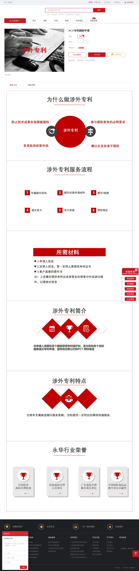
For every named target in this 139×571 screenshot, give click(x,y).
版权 (67, 21)
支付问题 (95, 542)
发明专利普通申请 (32, 551)
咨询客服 (118, 54)
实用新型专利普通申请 (34, 545)
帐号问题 (95, 545)
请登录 (91, 2)
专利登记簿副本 (31, 557)
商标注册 (54, 14)
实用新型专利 (70, 14)
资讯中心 (117, 2)
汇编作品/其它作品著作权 (56, 548)
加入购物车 (77, 55)
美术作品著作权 (53, 542)
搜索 (99, 10)
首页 (34, 21)
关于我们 (110, 542)
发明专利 (61, 14)
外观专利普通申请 (32, 548)
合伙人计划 (110, 548)
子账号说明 (96, 551)
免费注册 (97, 2)
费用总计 (72, 48)
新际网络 (132, 568)
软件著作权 (52, 551)
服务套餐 (93, 21)
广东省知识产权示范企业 (78, 542)
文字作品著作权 (53, 545)
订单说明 (95, 548)
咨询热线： (131, 2)
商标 (45, 21)
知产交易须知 (97, 554)
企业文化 (110, 545)
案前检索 (29, 542)
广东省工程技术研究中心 (78, 557)
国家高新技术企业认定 (78, 554)
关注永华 (107, 2)
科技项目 (79, 21)
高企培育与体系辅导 (77, 551)
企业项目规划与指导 (77, 545)
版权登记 (78, 14)
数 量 (70, 42)
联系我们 (110, 551)
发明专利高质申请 (32, 554)
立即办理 (97, 55)
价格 (80, 36)
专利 (56, 21)
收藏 (7, 75)
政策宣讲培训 (74, 548)
